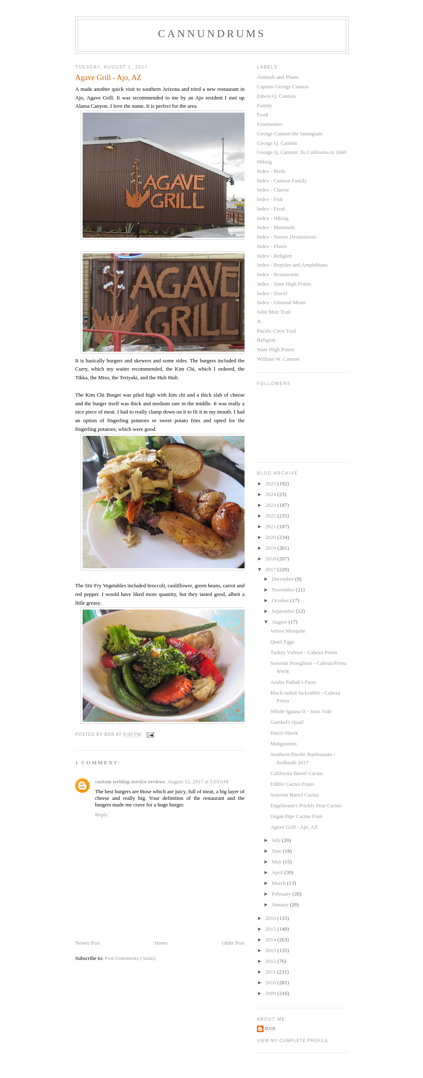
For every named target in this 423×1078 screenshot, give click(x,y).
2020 (271, 537)
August (280, 622)
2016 (271, 918)
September (284, 611)
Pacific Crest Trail (276, 331)
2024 (271, 494)
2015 (271, 929)
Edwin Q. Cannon (276, 96)
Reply (101, 814)
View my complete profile (292, 1040)
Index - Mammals (276, 227)
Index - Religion (274, 256)
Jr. (259, 321)
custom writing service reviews (130, 781)
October (281, 600)
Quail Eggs (282, 641)
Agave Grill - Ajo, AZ (293, 827)
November (284, 589)
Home (161, 943)
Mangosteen (283, 743)
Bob (270, 1028)
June (277, 851)
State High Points (276, 349)
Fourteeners (269, 124)
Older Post (233, 943)
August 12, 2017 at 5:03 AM (198, 781)
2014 (271, 939)
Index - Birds (271, 171)
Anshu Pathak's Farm (293, 682)
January (281, 904)
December (283, 579)
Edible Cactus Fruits (292, 784)
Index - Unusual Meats (281, 302)
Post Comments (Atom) (130, 958)
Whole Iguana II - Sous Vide (301, 711)
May (277, 861)
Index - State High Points (284, 284)
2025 (271, 483)
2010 (271, 982)
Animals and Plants (278, 77)
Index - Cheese (273, 190)
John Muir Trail (274, 312)
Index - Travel (272, 293)
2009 (271, 993)
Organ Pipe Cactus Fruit (296, 816)
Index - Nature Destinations (286, 237)
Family (264, 105)
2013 (271, 950)
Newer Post (87, 943)
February (282, 894)
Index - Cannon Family (282, 180)
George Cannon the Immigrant (290, 133)
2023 (271, 505)
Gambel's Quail (287, 722)
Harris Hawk (284, 733)
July (277, 840)
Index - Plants (272, 246)
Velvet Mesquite (287, 631)
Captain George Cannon (283, 86)
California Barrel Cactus (296, 773)
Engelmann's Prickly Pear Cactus (305, 805)
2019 (271, 548)
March (279, 883)
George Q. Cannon (277, 143)
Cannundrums (212, 34)
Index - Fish (270, 199)
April (278, 872)
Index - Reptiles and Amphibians (292, 265)
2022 (271, 516)
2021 (271, 526)
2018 (271, 559)
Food (262, 114)
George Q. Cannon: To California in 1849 (301, 152)
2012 (271, 961)
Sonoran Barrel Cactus (294, 795)
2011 (271, 972)
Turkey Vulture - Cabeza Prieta (303, 652)
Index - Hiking (273, 218)
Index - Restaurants (278, 274)
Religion (266, 340)
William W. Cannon (278, 359)
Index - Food (271, 209)
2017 (271, 569)
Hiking (264, 161)
